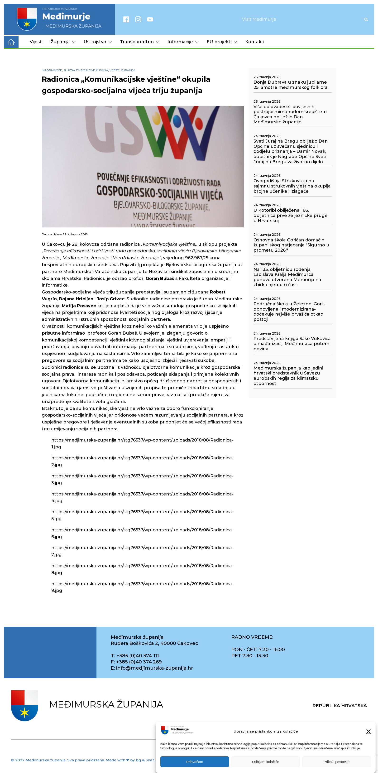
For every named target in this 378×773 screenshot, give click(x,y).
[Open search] (366, 19)
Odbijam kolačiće (265, 767)
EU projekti (222, 41)
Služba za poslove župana (85, 70)
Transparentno (139, 41)
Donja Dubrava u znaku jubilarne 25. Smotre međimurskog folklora (291, 85)
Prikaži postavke (336, 767)
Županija (63, 41)
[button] (368, 736)
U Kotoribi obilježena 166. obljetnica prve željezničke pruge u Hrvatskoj (291, 215)
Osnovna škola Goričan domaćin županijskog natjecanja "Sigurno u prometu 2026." (291, 245)
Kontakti (254, 41)
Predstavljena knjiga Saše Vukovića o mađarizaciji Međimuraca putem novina (292, 343)
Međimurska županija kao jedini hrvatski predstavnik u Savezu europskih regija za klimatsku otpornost (288, 376)
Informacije (183, 41)
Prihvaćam (194, 767)
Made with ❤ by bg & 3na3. (130, 760)
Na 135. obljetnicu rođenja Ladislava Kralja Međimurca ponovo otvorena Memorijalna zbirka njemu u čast (287, 277)
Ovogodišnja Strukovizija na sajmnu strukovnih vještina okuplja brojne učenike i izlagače (292, 186)
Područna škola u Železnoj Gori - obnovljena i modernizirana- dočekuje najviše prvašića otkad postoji (289, 312)
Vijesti (36, 41)
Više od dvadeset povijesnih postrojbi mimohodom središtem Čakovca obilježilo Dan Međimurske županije (290, 114)
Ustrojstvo (98, 41)
